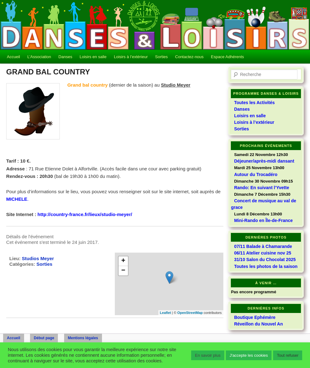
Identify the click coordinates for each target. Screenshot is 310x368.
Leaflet (165, 313)
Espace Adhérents (227, 56)
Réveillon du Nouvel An (258, 323)
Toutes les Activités (254, 102)
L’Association (39, 56)
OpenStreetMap (190, 313)
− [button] (123, 270)
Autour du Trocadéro (255, 174)
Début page (44, 338)
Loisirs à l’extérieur (131, 56)
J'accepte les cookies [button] (249, 355)
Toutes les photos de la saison (265, 266)
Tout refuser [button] (287, 355)
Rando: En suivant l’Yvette (261, 187)
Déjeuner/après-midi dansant (264, 161)
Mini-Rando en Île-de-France (263, 220)
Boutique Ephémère (254, 317)
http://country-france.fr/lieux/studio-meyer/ (85, 214)
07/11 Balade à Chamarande (263, 246)
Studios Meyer (38, 258)
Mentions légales (83, 338)
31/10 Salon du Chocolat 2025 (265, 259)
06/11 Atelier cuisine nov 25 (262, 252)
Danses (65, 56)
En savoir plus (208, 355)
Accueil (13, 56)
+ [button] (123, 261)
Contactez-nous (189, 56)
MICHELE (17, 199)
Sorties (161, 56)
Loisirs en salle (92, 56)
